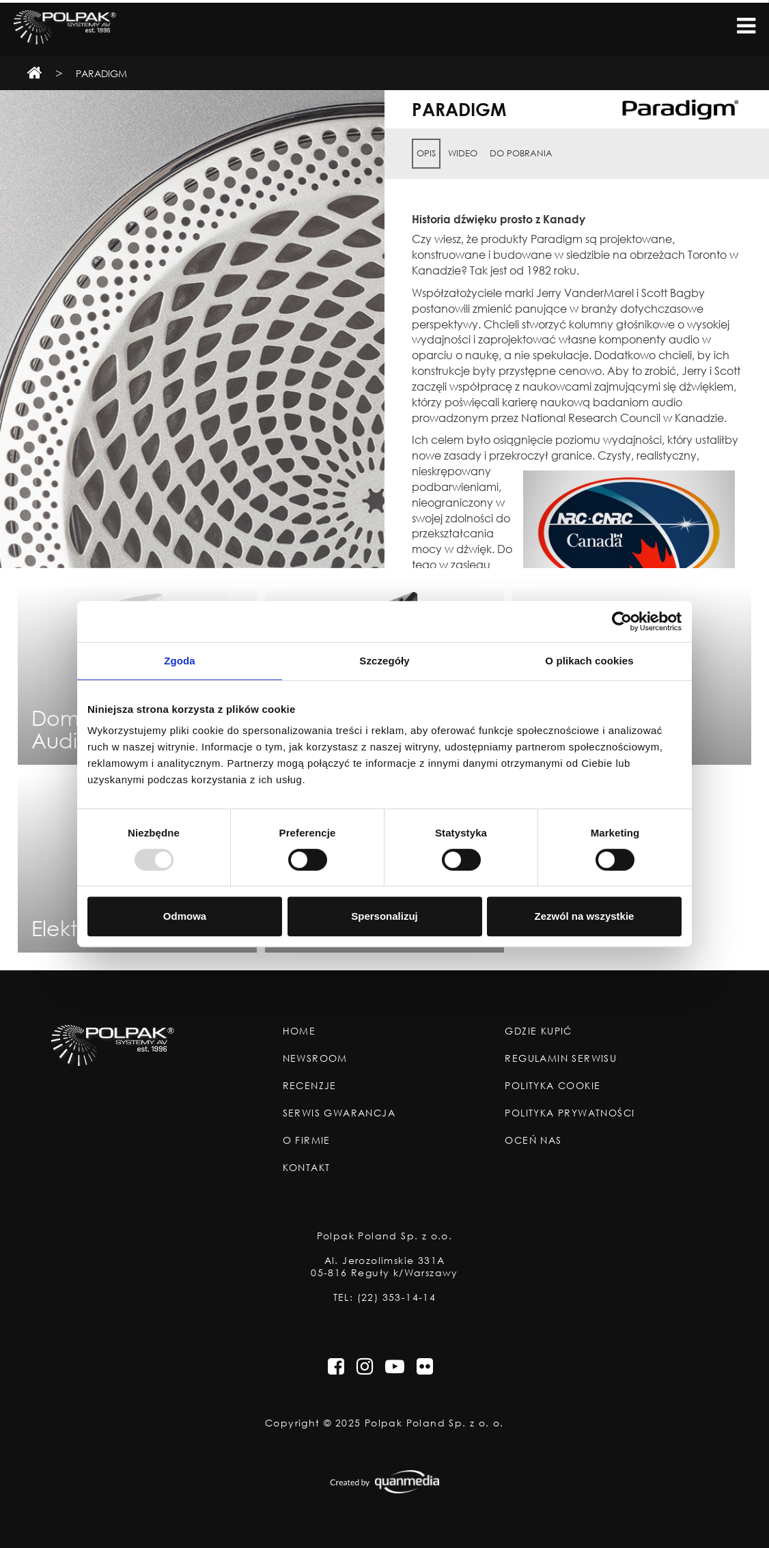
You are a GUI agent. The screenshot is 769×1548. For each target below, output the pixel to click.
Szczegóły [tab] (384, 660)
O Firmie (307, 1140)
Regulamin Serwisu (561, 1058)
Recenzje (310, 1086)
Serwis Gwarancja (339, 1113)
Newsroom (315, 1058)
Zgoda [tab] (179, 660)
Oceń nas (533, 1140)
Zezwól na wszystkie (584, 916)
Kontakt (307, 1168)
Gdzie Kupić (538, 1031)
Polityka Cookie (552, 1086)
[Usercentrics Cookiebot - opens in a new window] (622, 621)
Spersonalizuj (384, 916)
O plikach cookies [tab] (589, 660)
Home (299, 1031)
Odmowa (184, 916)
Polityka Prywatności (569, 1113)
